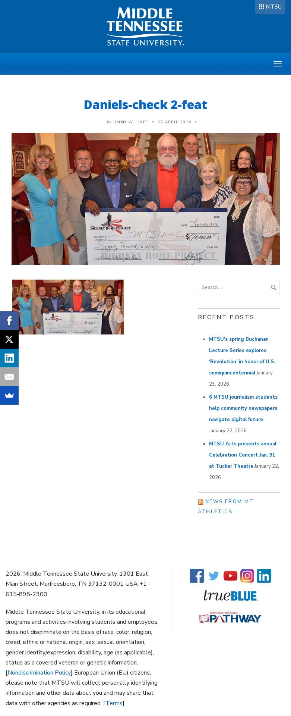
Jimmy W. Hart (131, 122)
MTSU (274, 6)
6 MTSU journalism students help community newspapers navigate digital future (243, 408)
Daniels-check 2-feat (145, 104)
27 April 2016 (175, 122)
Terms (114, 703)
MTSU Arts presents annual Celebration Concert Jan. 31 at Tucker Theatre (242, 455)
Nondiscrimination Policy (39, 673)
